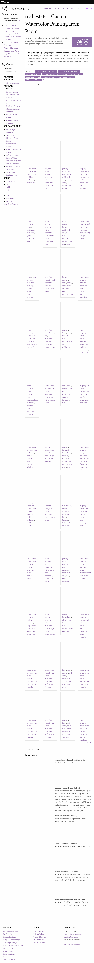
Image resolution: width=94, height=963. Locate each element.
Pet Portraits (7, 934)
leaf (46, 336)
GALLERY (47, 9)
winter (34, 561)
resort (69, 729)
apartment (30, 411)
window (30, 467)
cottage (34, 174)
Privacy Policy (39, 934)
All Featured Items (12, 83)
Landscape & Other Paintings (13, 945)
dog (7, 190)
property (30, 171)
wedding (9, 201)
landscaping (49, 578)
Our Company (39, 931)
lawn (32, 233)
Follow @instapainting (72, 944)
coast (71, 294)
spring (47, 291)
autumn (47, 347)
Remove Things (11, 158)
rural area (83, 403)
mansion (83, 291)
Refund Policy (39, 940)
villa (67, 576)
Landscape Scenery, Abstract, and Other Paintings (13, 109)
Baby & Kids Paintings (11, 940)
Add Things (10, 135)
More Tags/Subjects (11, 204)
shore (64, 286)
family (8, 193)
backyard (30, 464)
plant (51, 186)
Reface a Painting (12, 155)
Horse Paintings (9, 954)
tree (35, 177)
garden (52, 288)
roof (87, 177)
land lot (86, 353)
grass (29, 236)
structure (65, 459)
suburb (29, 578)
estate (47, 186)
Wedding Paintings (10, 943)
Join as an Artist (9, 960)
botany (64, 188)
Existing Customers (71, 937)
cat (7, 184)
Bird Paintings (8, 957)
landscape (65, 400)
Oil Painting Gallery (10, 931)
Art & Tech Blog (40, 943)
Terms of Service (40, 937)
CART (89, 9)
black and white (11, 181)
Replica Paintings (12, 164)
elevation (83, 637)
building (30, 177)
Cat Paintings (8, 951)
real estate (30, 180)
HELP (80, 9)
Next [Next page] (39, 85)
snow (29, 559)
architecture (49, 183)
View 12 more (47, 80)
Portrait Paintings (12, 92)
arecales (65, 503)
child (8, 187)
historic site (66, 523)
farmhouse (31, 183)
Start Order (82, 42)
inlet (63, 288)
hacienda (65, 514)
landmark (65, 450)
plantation (83, 297)
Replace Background (13, 161)
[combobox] (13, 72)
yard (28, 241)
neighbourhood (67, 241)
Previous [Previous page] (31, 85)
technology (84, 188)
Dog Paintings (8, 948)
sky (32, 286)
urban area (31, 414)
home (29, 169)
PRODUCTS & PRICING (64, 9)
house (8, 196)
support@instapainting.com (73, 934)
